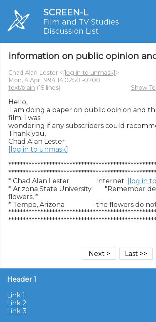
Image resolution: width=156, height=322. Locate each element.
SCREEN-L (65, 12)
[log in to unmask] (89, 72)
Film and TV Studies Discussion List (81, 26)
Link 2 (17, 303)
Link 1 (16, 295)
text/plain (21, 87)
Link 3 (17, 311)
